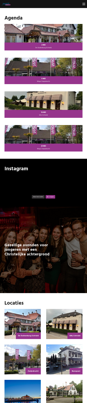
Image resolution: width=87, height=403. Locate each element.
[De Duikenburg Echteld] (22, 324)
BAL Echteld (43, 115)
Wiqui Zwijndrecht (43, 81)
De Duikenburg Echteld (43, 48)
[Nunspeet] (64, 359)
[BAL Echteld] (64, 324)
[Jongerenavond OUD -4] (6, 4)
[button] (84, 4)
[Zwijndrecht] (22, 359)
